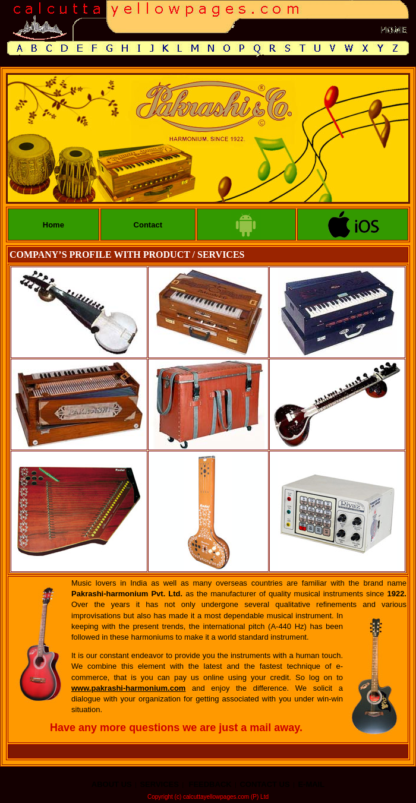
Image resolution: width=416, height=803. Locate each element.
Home (53, 224)
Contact (148, 224)
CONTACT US (264, 784)
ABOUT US (112, 784)
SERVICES (159, 784)
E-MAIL (311, 784)
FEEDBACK (209, 784)
